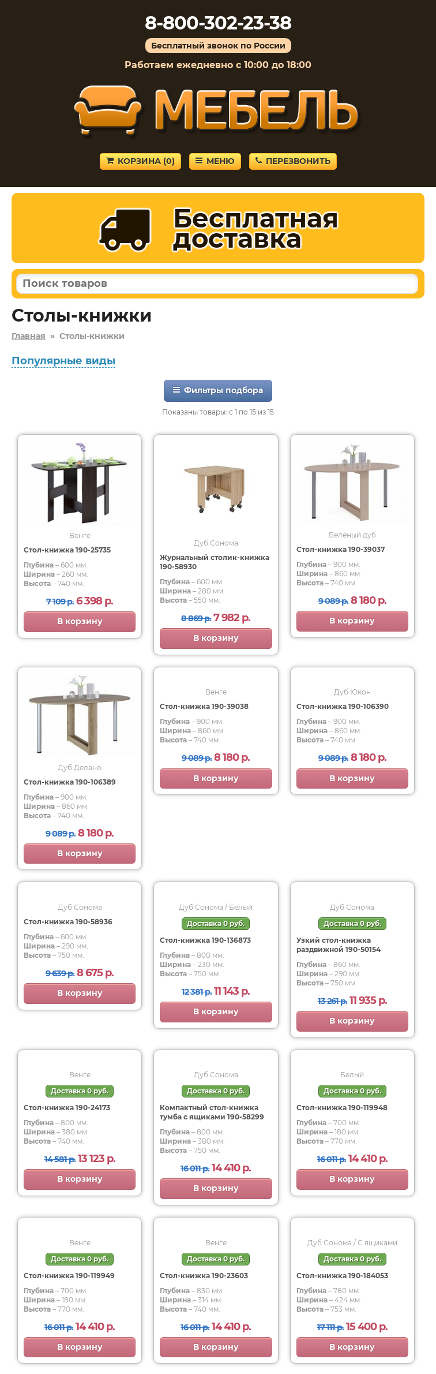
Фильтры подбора (218, 390)
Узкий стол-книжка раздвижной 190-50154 (338, 945)
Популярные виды (63, 360)
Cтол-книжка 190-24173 (67, 1107)
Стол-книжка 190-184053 (342, 1275)
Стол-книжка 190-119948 (342, 1107)
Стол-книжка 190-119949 (69, 1275)
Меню (215, 161)
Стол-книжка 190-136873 (205, 940)
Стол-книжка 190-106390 (342, 706)
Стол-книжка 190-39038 (204, 706)
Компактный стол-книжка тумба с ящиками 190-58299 (212, 1112)
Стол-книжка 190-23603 (204, 1275)
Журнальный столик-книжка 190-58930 (214, 562)
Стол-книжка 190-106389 (70, 782)
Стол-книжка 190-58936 (68, 921)
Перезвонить (292, 161)
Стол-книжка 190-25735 (67, 550)
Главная (29, 336)
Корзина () (140, 161)
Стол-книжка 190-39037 (340, 549)
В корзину (80, 621)
